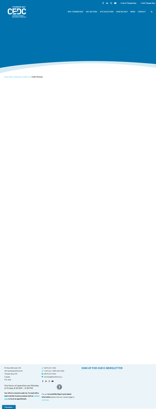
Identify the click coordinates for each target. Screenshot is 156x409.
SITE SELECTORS (107, 12)
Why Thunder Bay (15, 77)
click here (45, 400)
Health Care (26, 77)
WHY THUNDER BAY (75, 12)
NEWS (132, 12)
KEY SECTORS (91, 12)
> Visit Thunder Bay (147, 3)
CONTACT (142, 12)
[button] (151, 12)
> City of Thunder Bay (128, 3)
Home (6, 77)
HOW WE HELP (122, 12)
